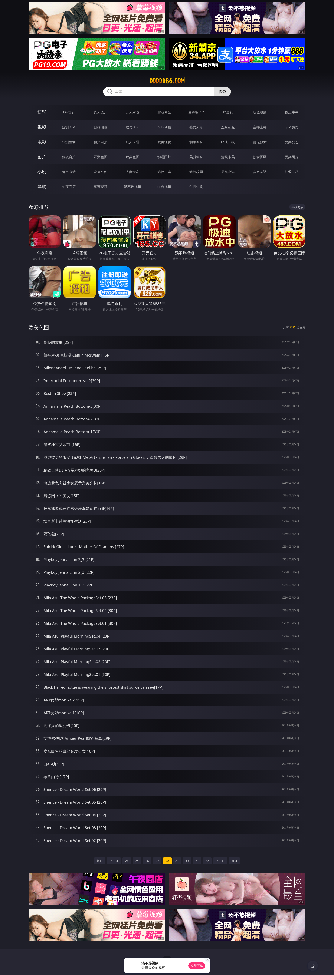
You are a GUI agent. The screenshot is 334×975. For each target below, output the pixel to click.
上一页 (113, 861)
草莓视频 (100, 186)
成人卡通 (132, 142)
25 (137, 861)
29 (177, 861)
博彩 (41, 112)
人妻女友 (132, 171)
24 (126, 861)
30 (187, 861)
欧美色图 (132, 157)
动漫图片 (164, 157)
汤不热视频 (132, 186)
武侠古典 (164, 171)
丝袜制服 (228, 127)
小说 (41, 172)
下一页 (220, 861)
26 (147, 861)
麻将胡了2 (196, 112)
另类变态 (291, 142)
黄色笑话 (260, 171)
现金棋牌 (260, 112)
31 (197, 861)
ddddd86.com (167, 81)
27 (157, 861)
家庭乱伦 (100, 171)
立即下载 (197, 966)
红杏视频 (164, 186)
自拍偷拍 (100, 127)
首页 (100, 861)
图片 (41, 157)
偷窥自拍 (69, 157)
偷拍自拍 (100, 142)
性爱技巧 (291, 171)
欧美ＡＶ (132, 127)
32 (207, 861)
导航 (41, 186)
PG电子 (68, 112)
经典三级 (228, 142)
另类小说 (228, 171)
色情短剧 (196, 186)
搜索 (222, 91)
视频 (41, 127)
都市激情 (69, 171)
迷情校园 (196, 171)
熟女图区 (260, 157)
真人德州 (100, 112)
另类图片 (291, 157)
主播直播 (260, 127)
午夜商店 (69, 186)
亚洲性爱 (69, 142)
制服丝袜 (196, 142)
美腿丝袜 (196, 157)
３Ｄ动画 (164, 127)
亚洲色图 (100, 157)
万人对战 (132, 112)
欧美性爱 (164, 142)
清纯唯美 (228, 157)
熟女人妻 (196, 127)
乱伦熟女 (260, 142)
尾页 (234, 861)
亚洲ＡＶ (69, 127)
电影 (41, 142)
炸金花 (228, 112)
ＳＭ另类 (291, 127)
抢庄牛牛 (291, 112)
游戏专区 (164, 112)
